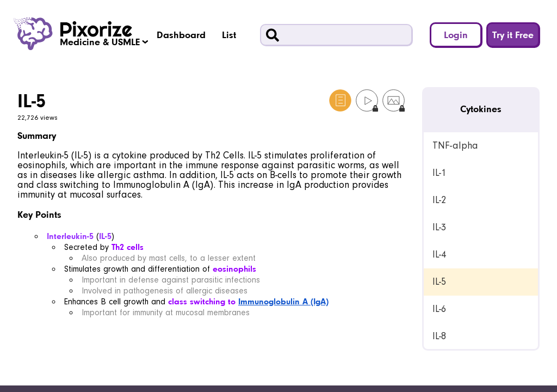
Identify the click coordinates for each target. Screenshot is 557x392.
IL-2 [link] (439, 200)
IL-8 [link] (439, 336)
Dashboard (181, 34)
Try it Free (513, 34)
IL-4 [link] (439, 254)
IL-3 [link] (439, 227)
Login (456, 34)
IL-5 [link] (439, 281)
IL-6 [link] (439, 309)
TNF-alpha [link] (455, 145)
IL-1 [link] (439, 173)
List (229, 34)
